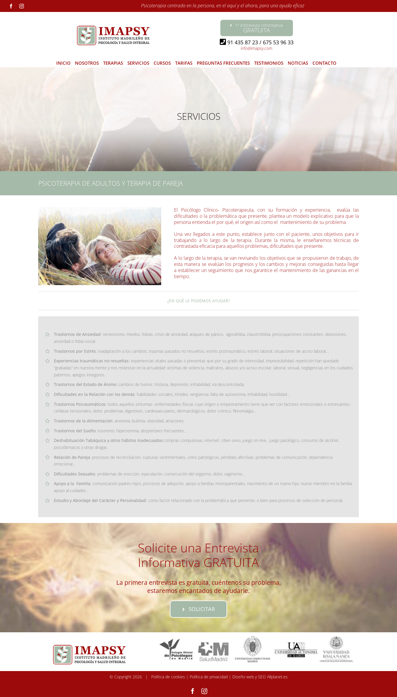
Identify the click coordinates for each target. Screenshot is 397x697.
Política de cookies (168, 677)
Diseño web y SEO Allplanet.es (260, 677)
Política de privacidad (209, 677)
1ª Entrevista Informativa (256, 28)
